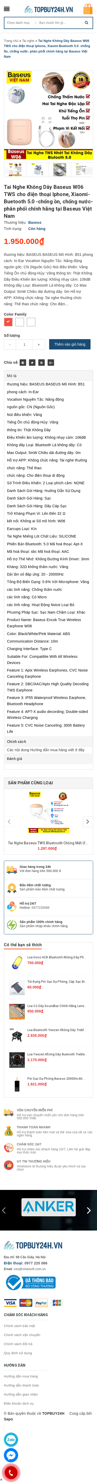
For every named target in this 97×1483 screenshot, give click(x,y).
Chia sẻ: (11, 362)
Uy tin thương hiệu (33, 1161)
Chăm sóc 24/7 (29, 1144)
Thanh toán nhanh (33, 1127)
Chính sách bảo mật (19, 1326)
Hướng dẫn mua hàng (21, 1376)
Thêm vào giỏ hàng (69, 344)
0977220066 (40, 908)
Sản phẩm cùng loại (30, 782)
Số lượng (12, 335)
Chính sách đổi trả (18, 1344)
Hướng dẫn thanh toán (21, 1385)
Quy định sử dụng (18, 1353)
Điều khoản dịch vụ (19, 1403)
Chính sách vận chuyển (22, 1335)
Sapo (8, 1419)
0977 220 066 (36, 1263)
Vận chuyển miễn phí (35, 1110)
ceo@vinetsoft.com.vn (30, 1269)
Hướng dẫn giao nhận (21, 1394)
